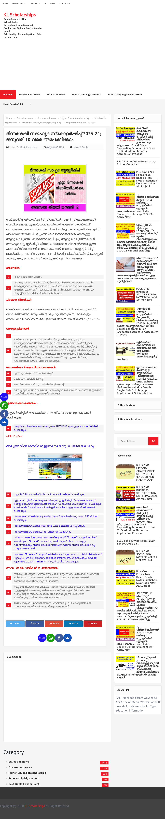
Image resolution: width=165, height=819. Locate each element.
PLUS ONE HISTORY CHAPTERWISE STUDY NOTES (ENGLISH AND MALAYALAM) (145, 472)
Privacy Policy (19, 3)
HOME (5, 3)
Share (34, 623)
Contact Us (66, 3)
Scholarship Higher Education (125, 94)
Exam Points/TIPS (13, 103)
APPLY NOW (14, 436)
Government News (29, 94)
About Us (35, 3)
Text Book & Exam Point (23, 784)
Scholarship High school (86, 94)
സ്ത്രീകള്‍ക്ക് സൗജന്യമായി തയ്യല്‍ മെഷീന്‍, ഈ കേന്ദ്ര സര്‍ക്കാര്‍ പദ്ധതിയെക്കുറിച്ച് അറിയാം (137, 351)
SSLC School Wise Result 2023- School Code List (136, 163)
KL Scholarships (19, 14)
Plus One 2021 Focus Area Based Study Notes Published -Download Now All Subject (147, 179)
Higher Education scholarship (27, 772)
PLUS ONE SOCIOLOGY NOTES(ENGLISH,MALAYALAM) (146, 556)
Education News (56, 94)
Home (7, 94)
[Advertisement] (100, 62)
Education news (18, 761)
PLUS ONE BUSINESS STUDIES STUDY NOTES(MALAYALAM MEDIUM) (147, 294)
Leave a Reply (80, 147)
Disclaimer (50, 3)
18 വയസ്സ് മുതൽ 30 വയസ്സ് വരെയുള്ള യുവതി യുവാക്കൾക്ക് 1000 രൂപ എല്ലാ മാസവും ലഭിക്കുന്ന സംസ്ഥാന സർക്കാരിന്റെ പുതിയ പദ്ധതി (138, 667)
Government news (20, 767)
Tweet (15, 623)
